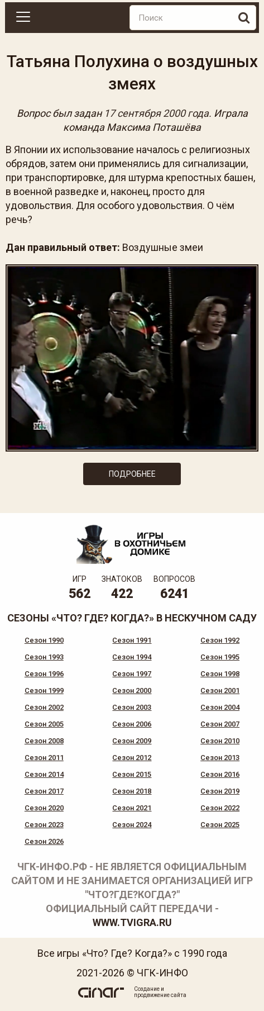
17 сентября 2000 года (156, 113)
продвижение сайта (160, 995)
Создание (147, 989)
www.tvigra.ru (132, 922)
